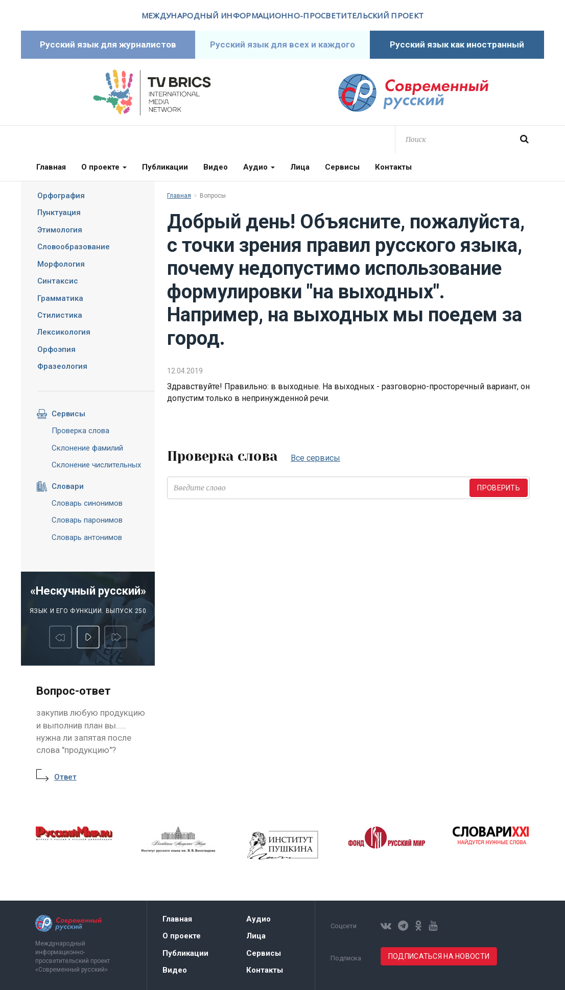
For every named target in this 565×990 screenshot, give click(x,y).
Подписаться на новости (438, 956)
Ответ (65, 777)
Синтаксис (57, 281)
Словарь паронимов (87, 520)
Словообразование (73, 246)
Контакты (393, 167)
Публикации (165, 167)
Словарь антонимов (87, 537)
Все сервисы (315, 458)
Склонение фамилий (87, 448)
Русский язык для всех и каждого (282, 44)
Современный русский (413, 93)
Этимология (59, 229)
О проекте (104, 167)
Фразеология (62, 366)
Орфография (61, 195)
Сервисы (342, 167)
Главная (51, 167)
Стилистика (59, 315)
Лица (300, 167)
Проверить (498, 488)
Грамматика (60, 298)
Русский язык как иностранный (457, 44)
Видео (215, 167)
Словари (60, 486)
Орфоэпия (56, 349)
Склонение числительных (96, 464)
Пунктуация (59, 212)
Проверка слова (80, 430)
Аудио (259, 167)
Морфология (61, 264)
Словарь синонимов (87, 503)
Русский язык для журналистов (108, 44)
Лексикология (63, 332)
